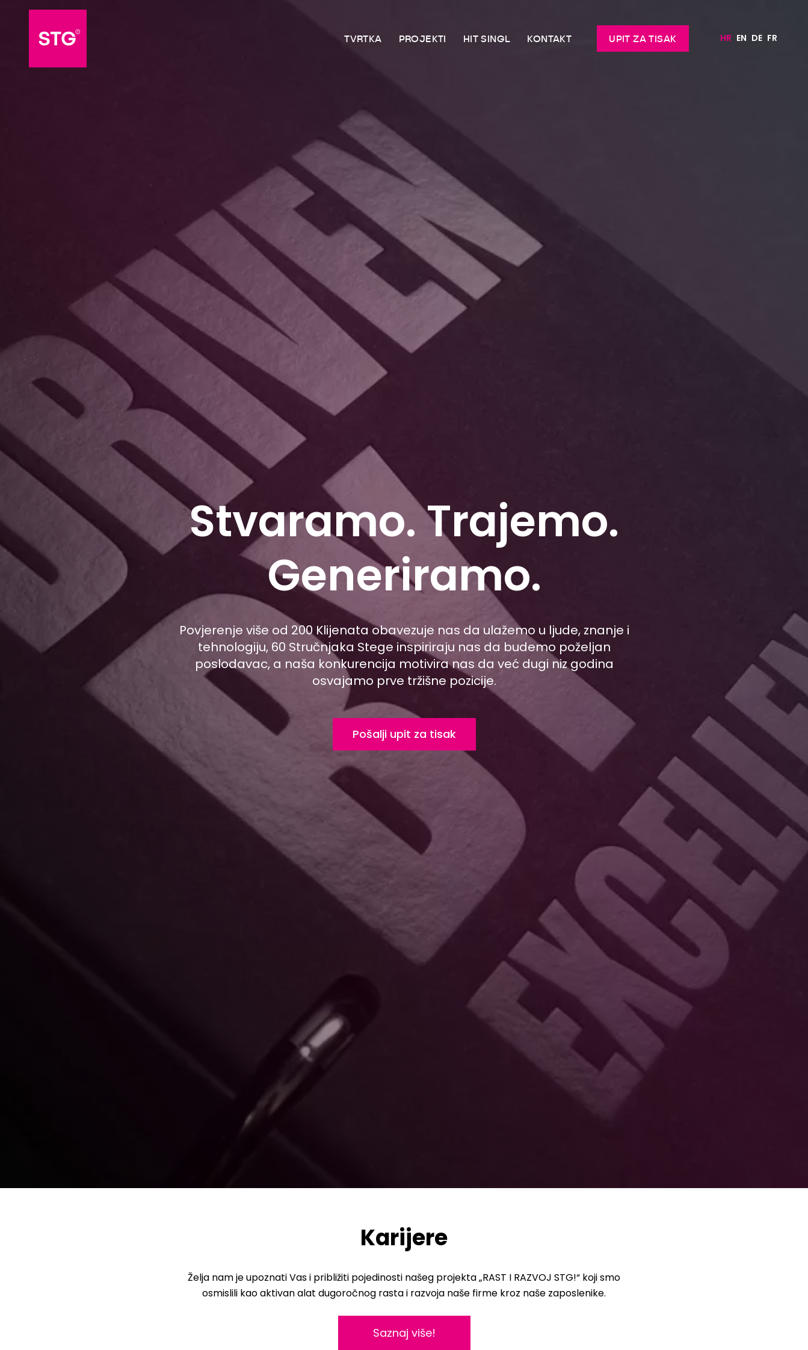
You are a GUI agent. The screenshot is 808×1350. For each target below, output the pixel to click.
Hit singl (487, 39)
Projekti (422, 39)
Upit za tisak (642, 39)
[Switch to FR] (772, 38)
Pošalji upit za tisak (404, 734)
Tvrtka (362, 39)
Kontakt (549, 39)
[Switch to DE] (756, 38)
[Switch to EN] (741, 38)
